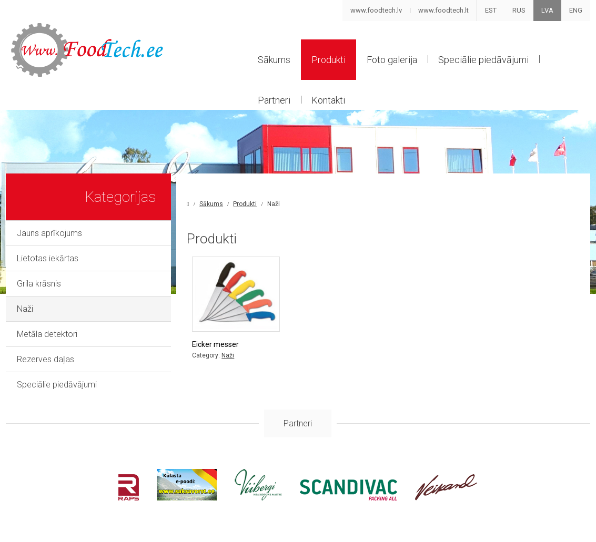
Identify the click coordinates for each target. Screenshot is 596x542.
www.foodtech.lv (376, 10)
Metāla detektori (47, 334)
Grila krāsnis (39, 284)
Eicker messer (215, 344)
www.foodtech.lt (443, 10)
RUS (519, 10)
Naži (25, 309)
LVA (547, 10)
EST (491, 10)
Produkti (328, 59)
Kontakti (328, 100)
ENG (575, 10)
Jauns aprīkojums (49, 233)
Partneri (274, 100)
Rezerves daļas (45, 359)
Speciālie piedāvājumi (483, 59)
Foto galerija (392, 59)
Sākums (274, 59)
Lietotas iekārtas (47, 258)
